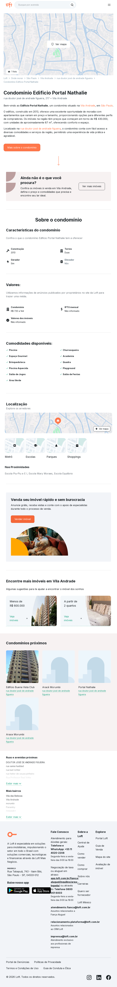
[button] (58, 423)
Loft (5, 78)
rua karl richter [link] (13, 770)
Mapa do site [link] (103, 856)
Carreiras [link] (83, 883)
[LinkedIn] (98, 978)
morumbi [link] (10, 803)
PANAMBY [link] (11, 811)
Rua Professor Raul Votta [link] (18, 777)
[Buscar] (72, 4)
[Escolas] (35, 445)
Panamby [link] (10, 807)
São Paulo (107, 105)
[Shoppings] (77, 445)
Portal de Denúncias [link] (17, 962)
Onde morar (17, 78)
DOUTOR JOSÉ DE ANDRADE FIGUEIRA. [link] (25, 762)
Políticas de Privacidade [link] (47, 962)
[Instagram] (89, 978)
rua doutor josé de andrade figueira (40, 128)
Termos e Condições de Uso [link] (22, 968)
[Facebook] (108, 978)
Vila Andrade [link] (12, 799)
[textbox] (45, 4)
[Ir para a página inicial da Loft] (10, 5)
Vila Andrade (87, 105)
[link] (92, 186)
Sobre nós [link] (84, 876)
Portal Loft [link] (102, 838)
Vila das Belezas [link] (14, 796)
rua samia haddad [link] (15, 766)
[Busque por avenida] (42, 5)
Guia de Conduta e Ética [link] (57, 968)
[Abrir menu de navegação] (109, 5)
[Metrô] (14, 445)
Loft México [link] (84, 902)
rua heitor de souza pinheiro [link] (20, 773)
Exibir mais (14, 783)
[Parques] (56, 445)
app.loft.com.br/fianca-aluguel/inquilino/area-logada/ (65, 882)
